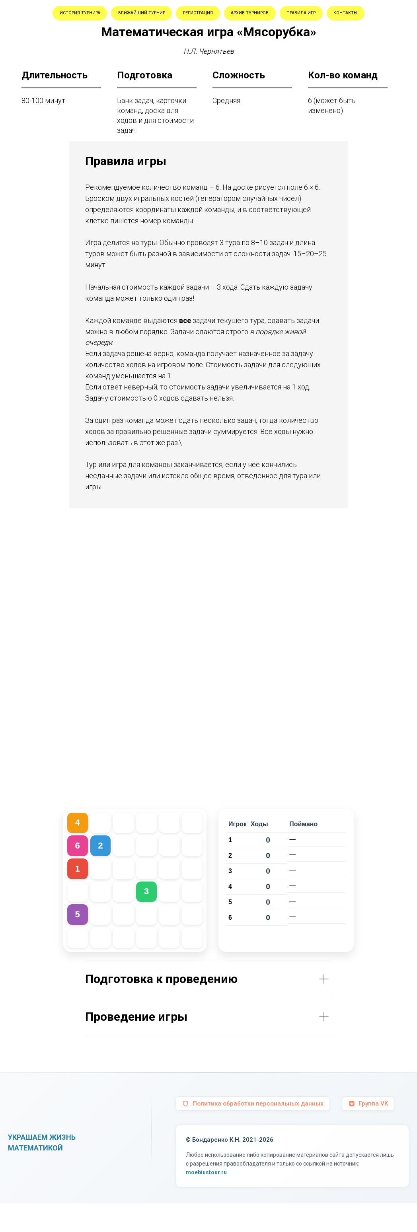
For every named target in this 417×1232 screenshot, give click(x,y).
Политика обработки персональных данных (254, 1132)
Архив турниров (326, 15)
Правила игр (182, 39)
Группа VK (373, 1132)
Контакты (240, 39)
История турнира (92, 15)
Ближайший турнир (178, 15)
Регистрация (256, 15)
